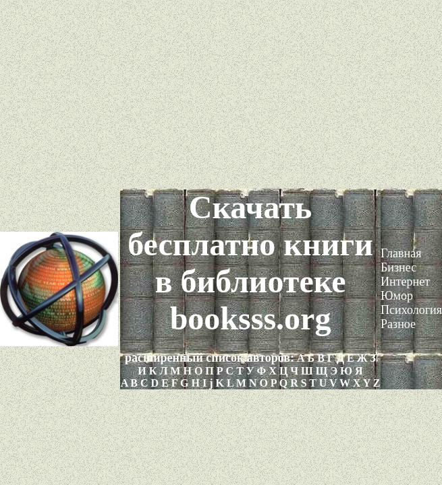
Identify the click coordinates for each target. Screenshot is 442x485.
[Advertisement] (221, 94)
